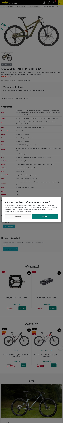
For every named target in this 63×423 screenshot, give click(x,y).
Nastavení (18, 216)
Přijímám (44, 216)
